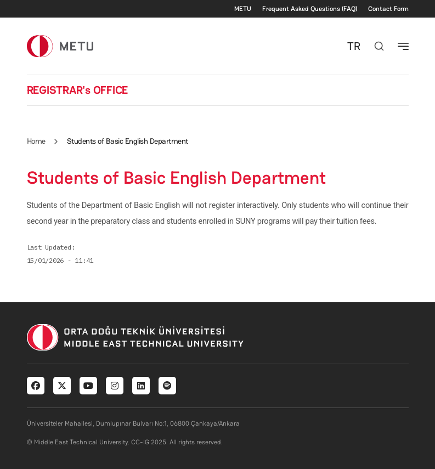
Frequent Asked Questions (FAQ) (309, 8)
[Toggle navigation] (403, 46)
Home (36, 141)
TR (353, 46)
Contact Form (388, 8)
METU (242, 8)
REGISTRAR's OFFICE (77, 90)
